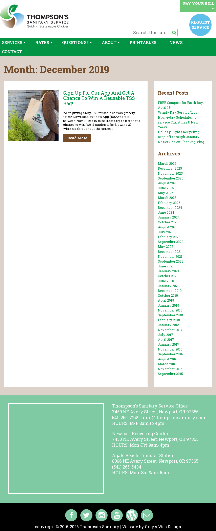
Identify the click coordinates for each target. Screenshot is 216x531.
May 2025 (165, 193)
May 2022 (165, 246)
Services (12, 42)
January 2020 (168, 286)
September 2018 (170, 315)
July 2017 (165, 335)
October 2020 (168, 276)
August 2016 (167, 359)
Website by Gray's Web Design (151, 526)
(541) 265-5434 (126, 467)
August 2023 (167, 227)
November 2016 (170, 349)
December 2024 (170, 207)
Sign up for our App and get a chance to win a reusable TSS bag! (99, 98)
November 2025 (170, 173)
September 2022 (170, 242)
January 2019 (168, 305)
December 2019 (170, 290)
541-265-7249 (125, 417)
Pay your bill (198, 5)
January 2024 (169, 217)
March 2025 (167, 197)
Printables (143, 42)
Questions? (75, 42)
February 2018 (169, 320)
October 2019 (168, 295)
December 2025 (170, 168)
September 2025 (170, 178)
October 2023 (168, 222)
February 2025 (169, 203)
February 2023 (169, 237)
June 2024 (166, 212)
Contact (12, 51)
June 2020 (166, 281)
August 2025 (167, 183)
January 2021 (168, 271)
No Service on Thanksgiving (181, 142)
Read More (77, 137)
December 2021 (169, 251)
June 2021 (166, 266)
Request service (200, 25)
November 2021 (170, 256)
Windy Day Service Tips (177, 112)
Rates (42, 42)
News (175, 42)
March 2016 (167, 364)
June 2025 (166, 188)
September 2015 (170, 374)
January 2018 (168, 325)
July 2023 (165, 232)
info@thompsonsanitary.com (174, 417)
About (109, 42)
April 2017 (166, 339)
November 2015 (170, 369)
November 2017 (170, 330)
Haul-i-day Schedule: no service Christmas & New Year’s (178, 122)
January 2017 (168, 344)
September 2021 (170, 261)
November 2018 (170, 310)
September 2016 (170, 354)
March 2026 (167, 163)
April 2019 (166, 300)
